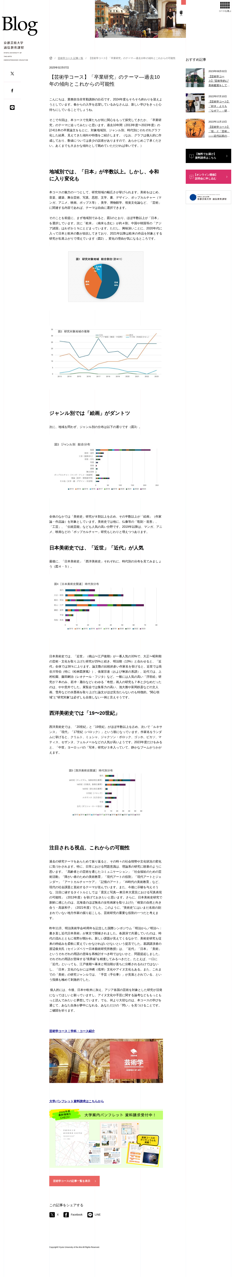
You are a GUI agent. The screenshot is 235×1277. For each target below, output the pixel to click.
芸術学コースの (71, 1181)
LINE (94, 1215)
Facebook (72, 1215)
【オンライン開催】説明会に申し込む (206, 176)
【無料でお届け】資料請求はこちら (205, 155)
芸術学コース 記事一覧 (70, 58)
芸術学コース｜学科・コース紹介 (72, 1031)
